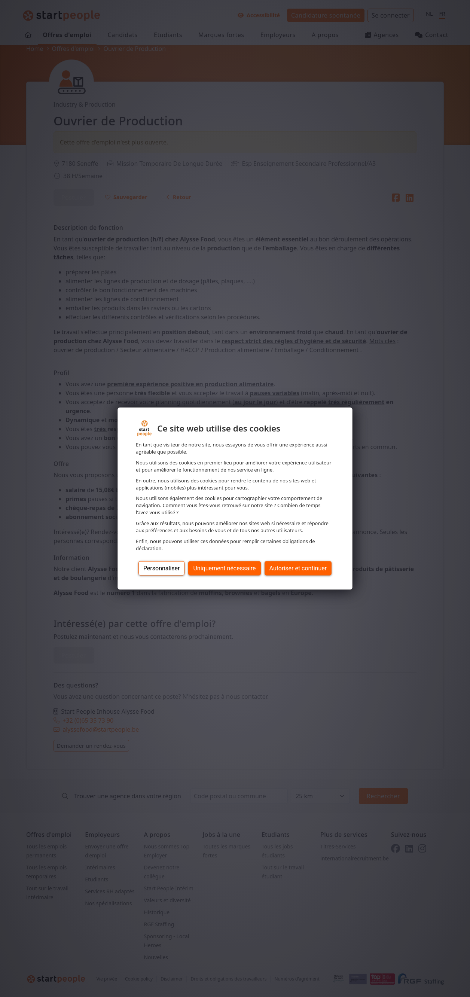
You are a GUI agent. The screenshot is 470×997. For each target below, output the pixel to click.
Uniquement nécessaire (224, 567)
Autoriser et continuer (298, 567)
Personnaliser (161, 567)
